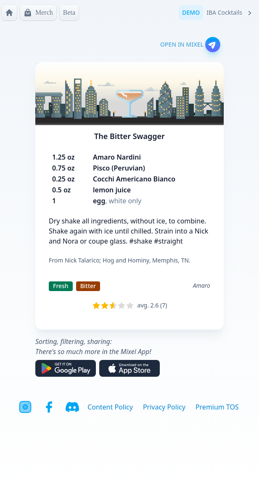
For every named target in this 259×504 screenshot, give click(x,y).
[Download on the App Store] (129, 368)
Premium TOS (217, 407)
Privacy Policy (164, 407)
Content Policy (110, 407)
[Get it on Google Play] (65, 368)
